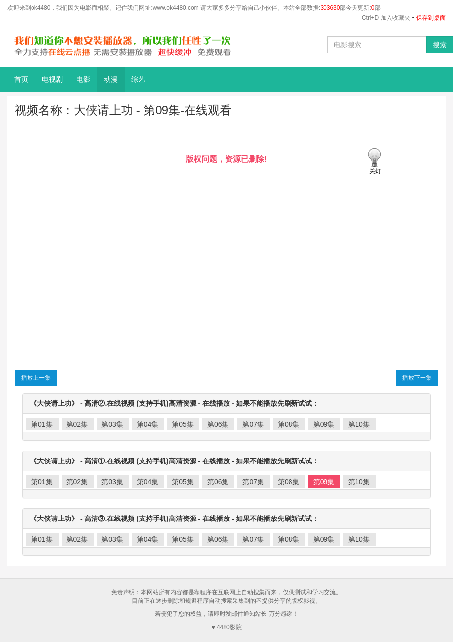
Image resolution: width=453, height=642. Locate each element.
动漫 (111, 79)
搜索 (440, 45)
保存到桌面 (431, 17)
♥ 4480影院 (226, 627)
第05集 (183, 424)
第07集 (253, 424)
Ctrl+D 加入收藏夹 (386, 17)
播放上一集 (36, 377)
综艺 (138, 79)
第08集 (288, 424)
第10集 (359, 424)
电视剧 (52, 79)
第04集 (148, 424)
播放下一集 (417, 377)
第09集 (324, 424)
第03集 (112, 424)
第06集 (218, 424)
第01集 (42, 424)
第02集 (77, 424)
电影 (83, 79)
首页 (21, 79)
